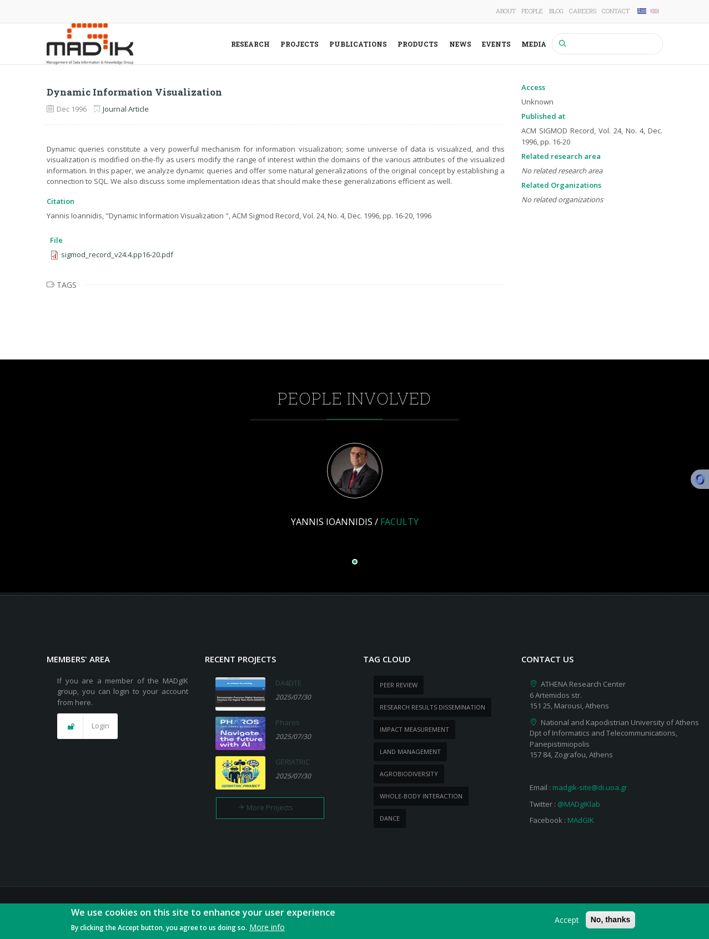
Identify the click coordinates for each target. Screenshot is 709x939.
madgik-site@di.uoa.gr (589, 787)
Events (496, 43)
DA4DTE (288, 683)
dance (390, 818)
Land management (410, 751)
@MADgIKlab (578, 804)
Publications (358, 43)
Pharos (287, 722)
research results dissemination (432, 707)
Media (533, 43)
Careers (582, 11)
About (506, 11)
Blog (556, 11)
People (532, 11)
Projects (299, 43)
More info (267, 928)
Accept (567, 921)
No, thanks (611, 920)
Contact (616, 11)
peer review (399, 685)
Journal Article (126, 109)
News (460, 43)
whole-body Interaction (421, 796)
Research (250, 43)
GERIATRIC (292, 762)
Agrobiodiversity (409, 774)
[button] (87, 726)
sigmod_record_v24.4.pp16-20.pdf (117, 254)
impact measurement (414, 729)
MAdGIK (580, 820)
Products (418, 43)
